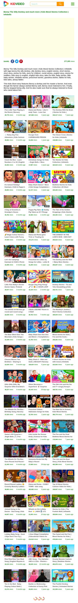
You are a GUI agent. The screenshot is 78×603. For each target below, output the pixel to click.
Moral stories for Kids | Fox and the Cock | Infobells (61, 337)
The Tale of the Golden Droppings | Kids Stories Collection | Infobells (62, 212)
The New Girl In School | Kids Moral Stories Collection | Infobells (62, 411)
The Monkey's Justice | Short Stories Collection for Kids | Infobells (62, 312)
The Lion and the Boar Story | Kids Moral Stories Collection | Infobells (62, 461)
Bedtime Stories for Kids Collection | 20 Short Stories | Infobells (62, 187)
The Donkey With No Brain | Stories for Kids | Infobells (63, 112)
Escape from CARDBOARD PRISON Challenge (37, 137)
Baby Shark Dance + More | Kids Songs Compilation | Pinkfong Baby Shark (39, 187)
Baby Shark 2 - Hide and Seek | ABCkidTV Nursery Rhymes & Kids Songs (38, 362)
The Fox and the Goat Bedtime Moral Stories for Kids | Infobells (62, 436)
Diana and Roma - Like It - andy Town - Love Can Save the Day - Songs (39, 112)
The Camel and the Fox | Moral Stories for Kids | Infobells (62, 536)
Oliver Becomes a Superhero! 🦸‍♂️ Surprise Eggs (38, 386)
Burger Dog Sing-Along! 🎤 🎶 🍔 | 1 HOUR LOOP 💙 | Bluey (38, 287)
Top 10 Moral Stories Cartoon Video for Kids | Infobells (62, 486)
